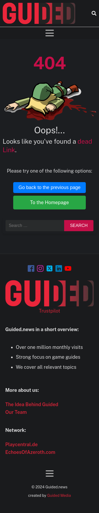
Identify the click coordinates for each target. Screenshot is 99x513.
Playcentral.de (21, 444)
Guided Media (59, 495)
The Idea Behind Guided (31, 404)
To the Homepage (49, 202)
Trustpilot (49, 311)
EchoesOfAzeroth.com (30, 452)
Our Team (16, 412)
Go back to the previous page (49, 187)
